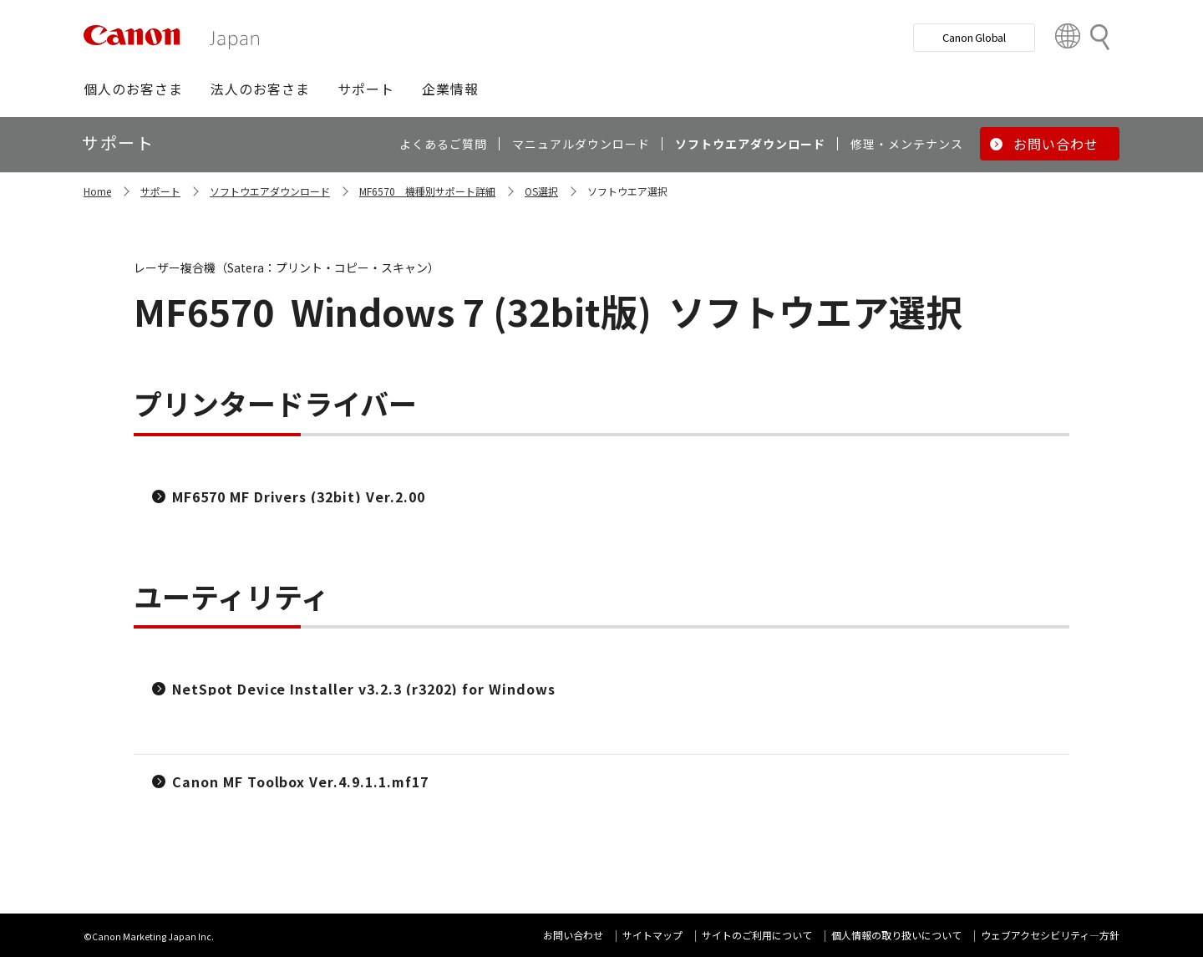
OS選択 (541, 191)
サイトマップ (652, 935)
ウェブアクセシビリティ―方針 (1050, 935)
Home (97, 191)
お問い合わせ (573, 935)
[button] (133, 88)
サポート (160, 191)
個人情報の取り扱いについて (896, 935)
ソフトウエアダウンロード (270, 191)
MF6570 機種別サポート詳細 (427, 191)
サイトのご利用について (757, 935)
